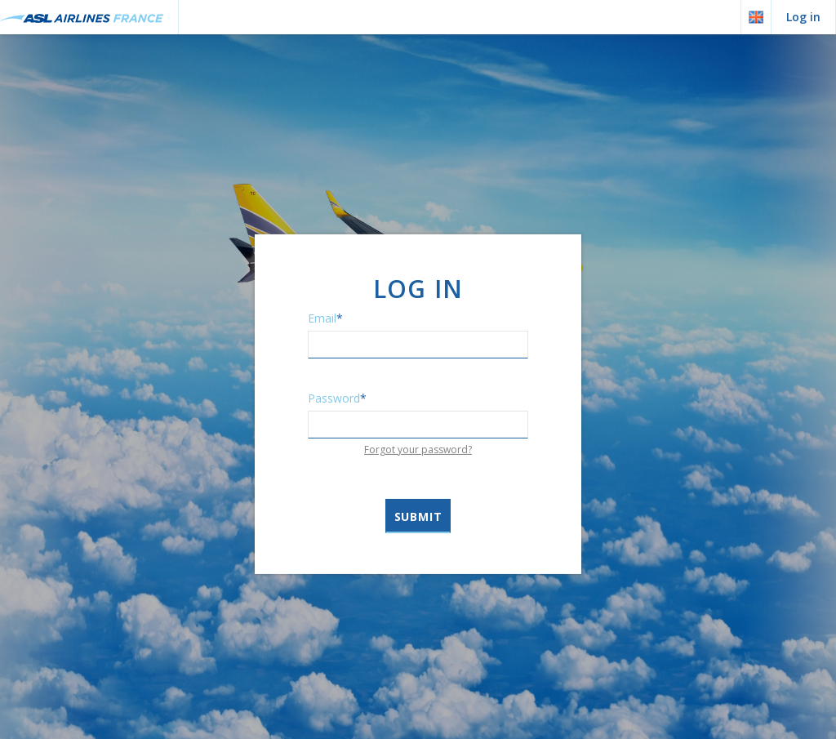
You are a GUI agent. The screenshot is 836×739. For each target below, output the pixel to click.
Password (337, 397)
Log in (803, 16)
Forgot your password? (418, 449)
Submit (418, 516)
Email (325, 317)
